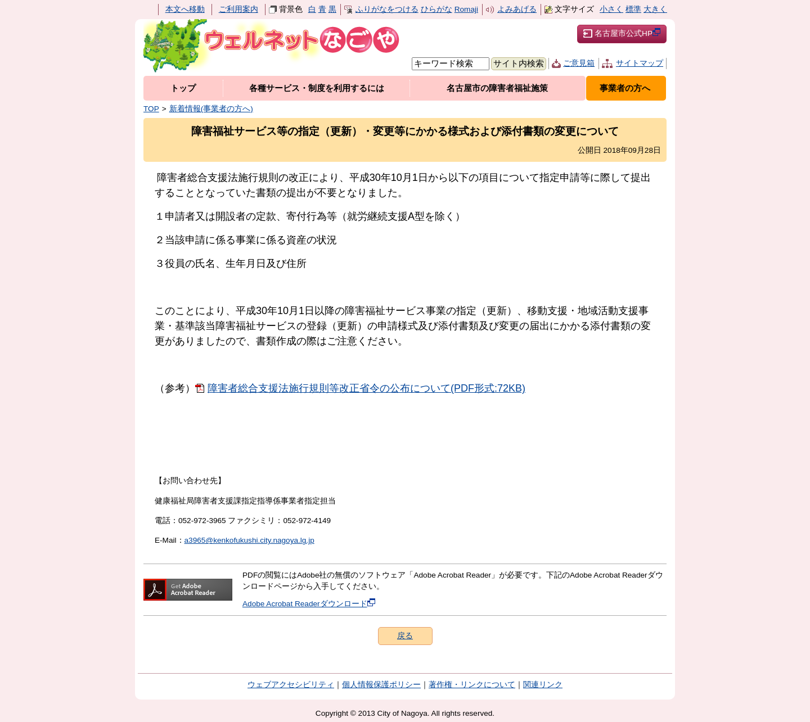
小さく (611, 9)
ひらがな (436, 9)
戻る (405, 636)
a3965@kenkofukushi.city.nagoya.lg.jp (249, 540)
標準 (633, 9)
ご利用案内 (238, 9)
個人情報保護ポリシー (381, 684)
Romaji (466, 9)
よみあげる (517, 9)
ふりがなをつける (387, 9)
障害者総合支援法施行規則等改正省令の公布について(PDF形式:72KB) (366, 388)
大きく (655, 9)
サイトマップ (639, 63)
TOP (151, 109)
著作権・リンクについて (472, 684)
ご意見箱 (579, 63)
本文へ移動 (185, 9)
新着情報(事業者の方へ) (211, 109)
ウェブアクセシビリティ (291, 684)
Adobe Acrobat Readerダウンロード (308, 604)
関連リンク (542, 684)
